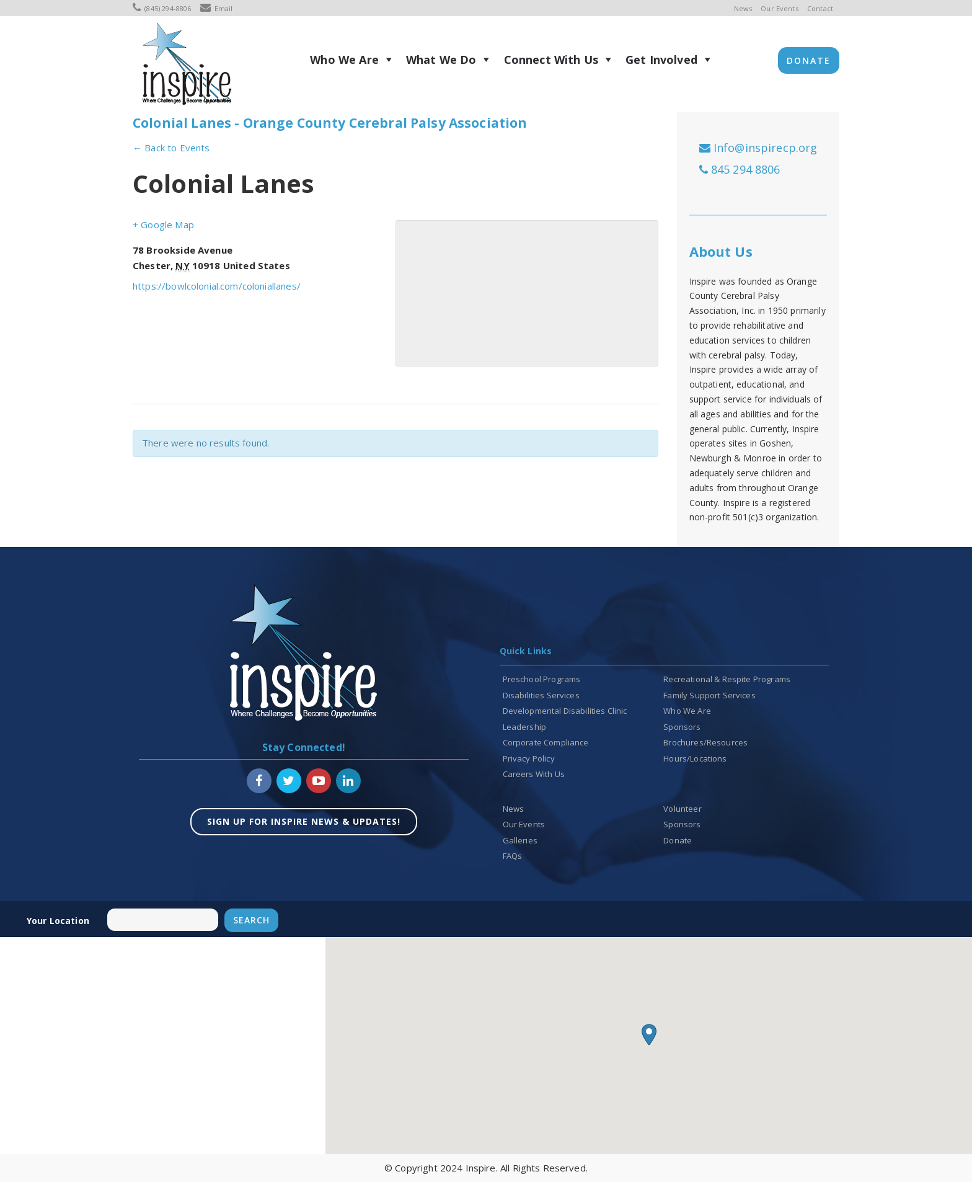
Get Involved (661, 59)
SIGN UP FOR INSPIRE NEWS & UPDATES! (303, 821)
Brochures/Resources (705, 742)
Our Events (779, 8)
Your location (58, 920)
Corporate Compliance (546, 742)
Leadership (525, 726)
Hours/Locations (695, 758)
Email (216, 8)
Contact (820, 8)
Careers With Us (534, 774)
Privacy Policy (529, 758)
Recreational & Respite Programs (726, 679)
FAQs (513, 855)
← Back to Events (171, 147)
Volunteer (682, 808)
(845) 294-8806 (162, 8)
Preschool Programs (542, 679)
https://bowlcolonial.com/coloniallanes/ (217, 286)
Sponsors (681, 726)
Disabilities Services (541, 695)
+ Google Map (163, 224)
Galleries (520, 840)
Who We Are (344, 59)
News (743, 8)
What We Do (441, 59)
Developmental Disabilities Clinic (565, 710)
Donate (809, 60)
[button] (649, 1035)
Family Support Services (709, 695)
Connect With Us (551, 59)
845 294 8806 (739, 169)
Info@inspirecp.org (758, 147)
